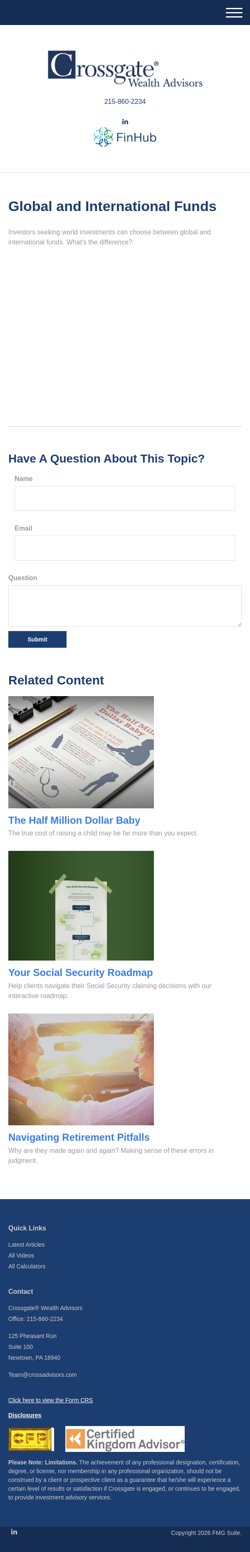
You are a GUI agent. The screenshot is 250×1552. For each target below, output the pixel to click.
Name (24, 478)
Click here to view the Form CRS (50, 1400)
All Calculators (26, 1266)
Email (23, 528)
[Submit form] (37, 639)
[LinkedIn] (125, 122)
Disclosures (24, 1415)
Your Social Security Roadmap (80, 972)
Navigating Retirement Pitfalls (79, 1137)
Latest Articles (26, 1244)
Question (22, 577)
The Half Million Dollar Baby (74, 820)
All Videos (21, 1255)
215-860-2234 (125, 101)
